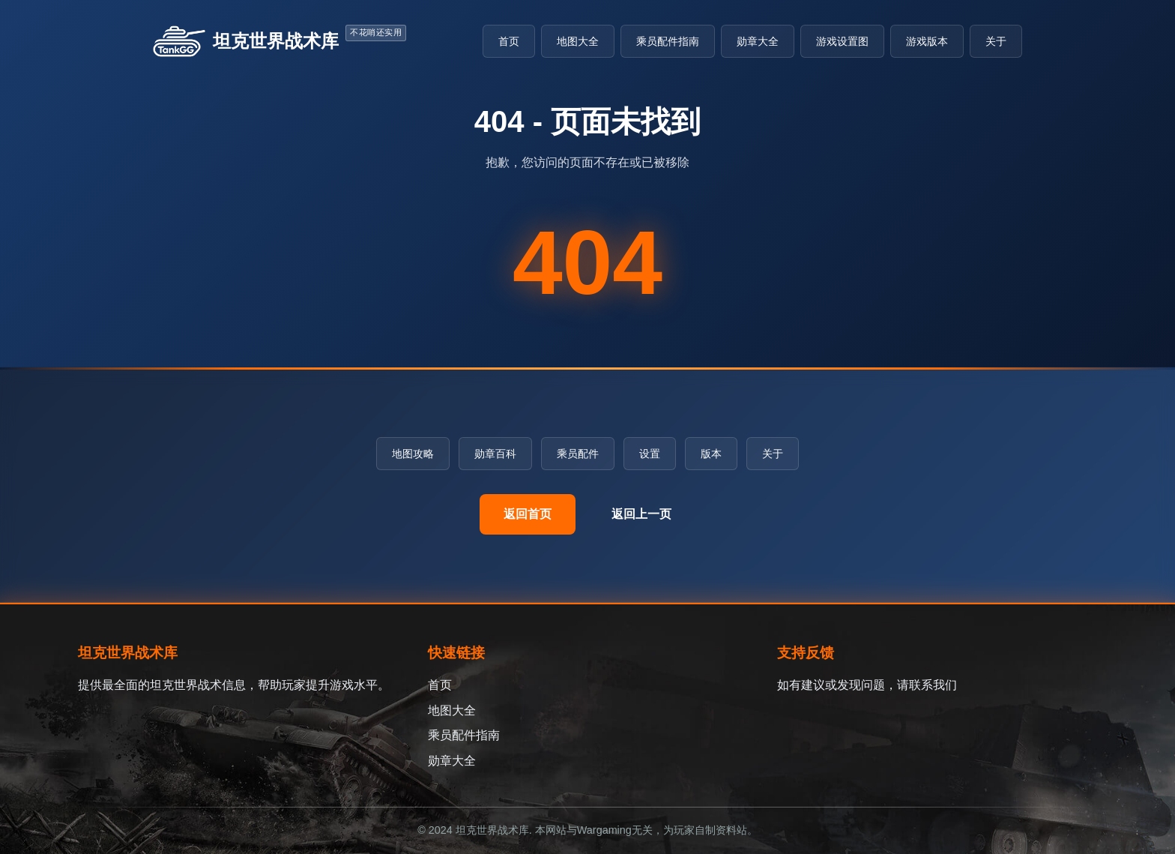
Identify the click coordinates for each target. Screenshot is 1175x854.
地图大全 (578, 41)
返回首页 (528, 514)
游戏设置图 (842, 41)
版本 (711, 454)
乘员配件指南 (667, 41)
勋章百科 (495, 454)
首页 (508, 41)
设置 (649, 454)
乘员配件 (578, 454)
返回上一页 (641, 514)
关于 (995, 41)
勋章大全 (758, 41)
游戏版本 (927, 41)
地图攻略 (413, 454)
